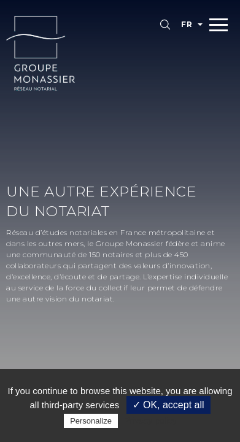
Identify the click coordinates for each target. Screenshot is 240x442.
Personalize (91, 420)
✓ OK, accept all (168, 405)
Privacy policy (150, 420)
